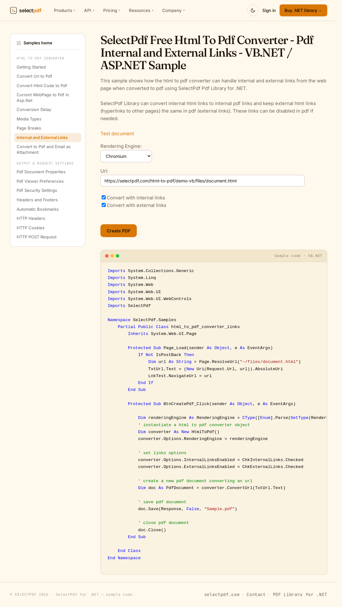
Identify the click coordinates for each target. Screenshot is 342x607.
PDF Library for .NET (300, 594)
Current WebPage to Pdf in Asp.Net (43, 97)
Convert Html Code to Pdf (42, 85)
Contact (256, 594)
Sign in (269, 10)
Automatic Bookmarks (38, 209)
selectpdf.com (222, 594)
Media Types (29, 118)
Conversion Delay (34, 109)
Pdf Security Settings (37, 190)
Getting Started (31, 67)
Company (173, 10)
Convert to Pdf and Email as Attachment (44, 149)
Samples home (34, 42)
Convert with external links (136, 205)
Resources (141, 10)
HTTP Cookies (31, 227)
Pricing (111, 10)
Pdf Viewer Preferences (40, 181)
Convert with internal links (136, 198)
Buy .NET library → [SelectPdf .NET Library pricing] (304, 10)
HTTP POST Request (36, 236)
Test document (117, 133)
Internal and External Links (42, 137)
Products (64, 10)
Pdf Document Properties (41, 171)
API (89, 10)
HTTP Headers (31, 218)
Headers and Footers (37, 199)
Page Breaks (29, 128)
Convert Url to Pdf (34, 76)
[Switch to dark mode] (253, 10)
